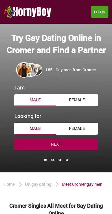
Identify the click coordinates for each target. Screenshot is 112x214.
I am (19, 87)
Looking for (27, 115)
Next (56, 144)
